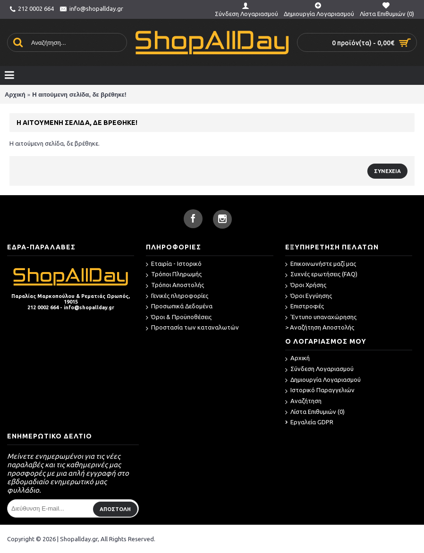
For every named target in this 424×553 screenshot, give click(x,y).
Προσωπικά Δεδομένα (179, 307)
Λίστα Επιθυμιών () (315, 412)
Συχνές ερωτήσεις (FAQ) (321, 275)
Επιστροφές (304, 307)
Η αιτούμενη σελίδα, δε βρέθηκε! (79, 94)
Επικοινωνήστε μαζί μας (320, 264)
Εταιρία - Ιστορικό (174, 264)
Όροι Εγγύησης (308, 296)
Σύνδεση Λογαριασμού (319, 369)
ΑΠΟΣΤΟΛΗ (115, 509)
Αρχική (15, 94)
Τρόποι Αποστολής (175, 285)
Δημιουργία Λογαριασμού (323, 380)
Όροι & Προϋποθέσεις (179, 318)
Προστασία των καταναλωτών (192, 328)
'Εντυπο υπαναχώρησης (320, 318)
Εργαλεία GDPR (309, 422)
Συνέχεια (387, 171)
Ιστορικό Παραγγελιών (320, 391)
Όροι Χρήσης (305, 285)
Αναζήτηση (303, 401)
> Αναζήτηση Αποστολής (319, 327)
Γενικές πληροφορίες (177, 296)
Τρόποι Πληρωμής (174, 275)
